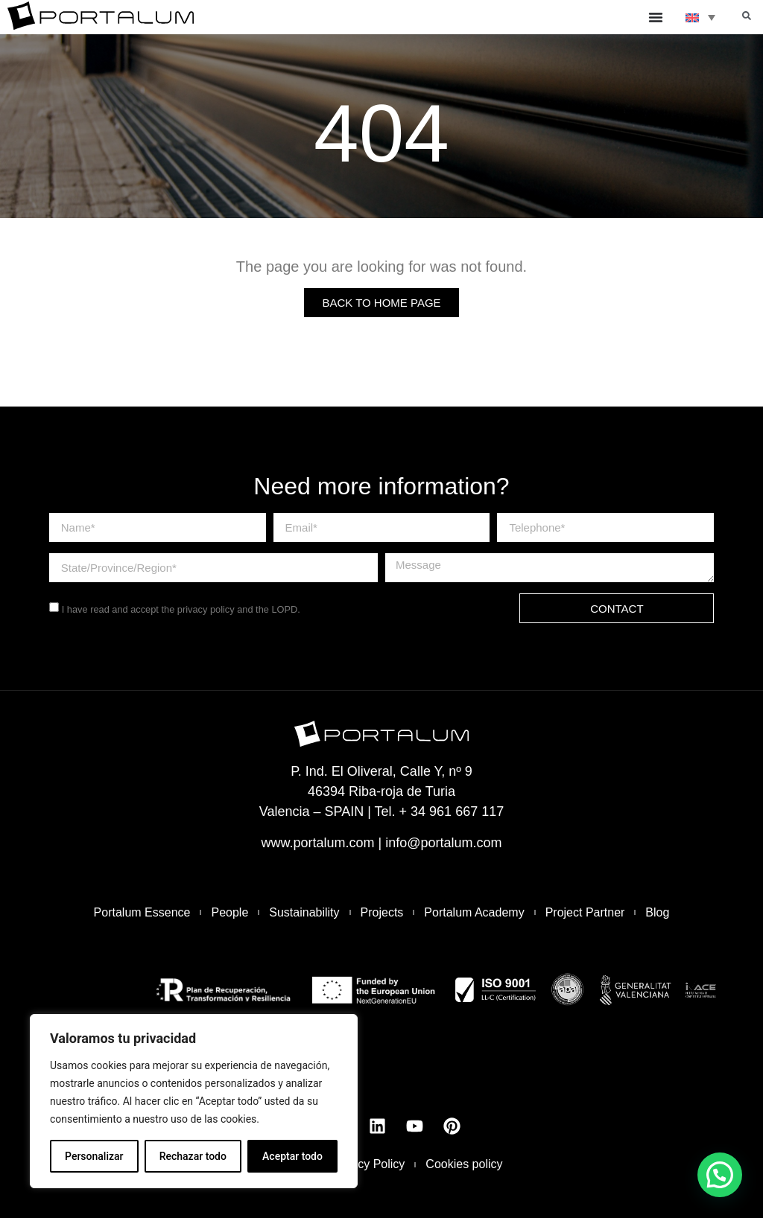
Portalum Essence (142, 912)
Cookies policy (463, 1164)
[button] (747, 16)
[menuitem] (700, 17)
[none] (700, 17)
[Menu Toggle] (655, 17)
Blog (657, 912)
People (229, 912)
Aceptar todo (292, 1156)
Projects (382, 912)
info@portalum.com (443, 842)
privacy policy (206, 609)
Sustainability (304, 912)
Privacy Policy (368, 1164)
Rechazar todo (193, 1156)
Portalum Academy (474, 912)
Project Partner (585, 912)
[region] (194, 1101)
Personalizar (94, 1156)
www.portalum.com (317, 842)
